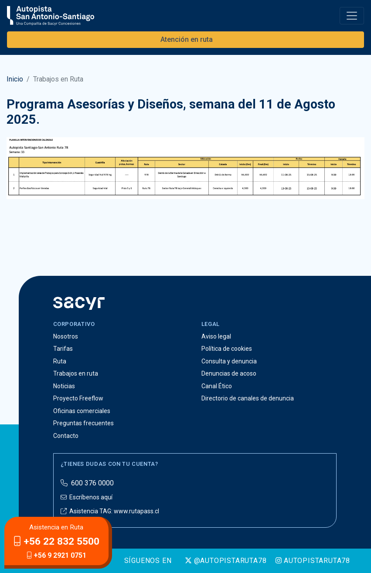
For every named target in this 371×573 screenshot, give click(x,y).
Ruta (59, 361)
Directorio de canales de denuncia (247, 398)
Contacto (65, 435)
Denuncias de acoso (228, 373)
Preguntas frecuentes (83, 423)
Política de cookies (226, 348)
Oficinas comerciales (81, 410)
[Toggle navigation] (352, 15)
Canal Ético (216, 386)
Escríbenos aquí (86, 497)
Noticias (64, 386)
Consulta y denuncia (229, 361)
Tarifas (63, 348)
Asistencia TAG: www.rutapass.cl (110, 511)
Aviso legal (216, 336)
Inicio (15, 79)
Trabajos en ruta (75, 373)
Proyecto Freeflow (78, 398)
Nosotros (65, 336)
